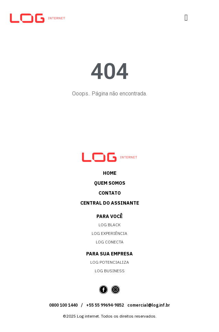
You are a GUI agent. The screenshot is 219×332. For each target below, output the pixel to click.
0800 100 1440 (63, 305)
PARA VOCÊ (109, 216)
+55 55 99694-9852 (105, 305)
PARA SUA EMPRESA (109, 254)
